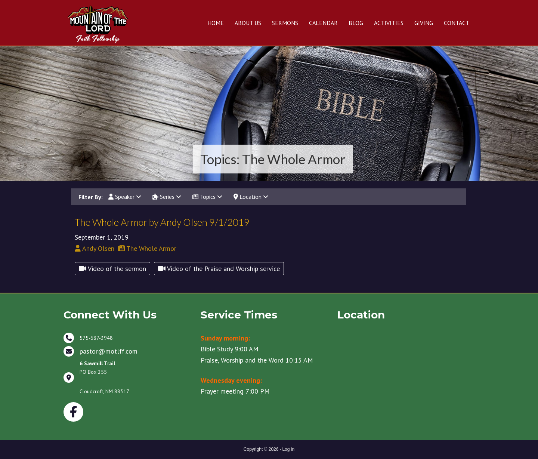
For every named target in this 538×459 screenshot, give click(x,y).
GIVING (423, 23)
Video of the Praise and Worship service (219, 268)
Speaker (124, 196)
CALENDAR (323, 23)
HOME (215, 23)
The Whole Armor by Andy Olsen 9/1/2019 (162, 222)
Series (166, 196)
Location (251, 196)
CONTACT (456, 23)
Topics (207, 196)
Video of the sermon (112, 268)
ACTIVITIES (389, 23)
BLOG (356, 23)
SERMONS (285, 23)
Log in (288, 449)
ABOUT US (248, 23)
